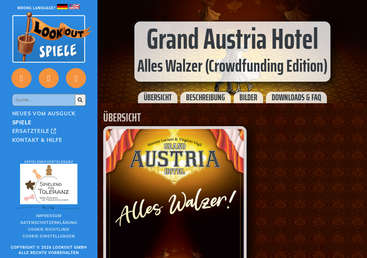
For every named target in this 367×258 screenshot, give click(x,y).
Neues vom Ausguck (44, 113)
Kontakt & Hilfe (37, 140)
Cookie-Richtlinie (49, 229)
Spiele (22, 122)
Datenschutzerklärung (48, 222)
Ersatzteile (34, 131)
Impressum (49, 216)
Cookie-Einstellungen (49, 236)
